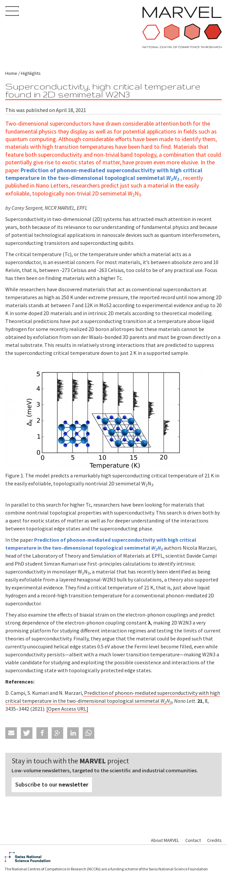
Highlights (31, 73)
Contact (193, 840)
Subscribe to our (51, 784)
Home (11, 73)
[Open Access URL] (67, 708)
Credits (214, 840)
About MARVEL (165, 840)
